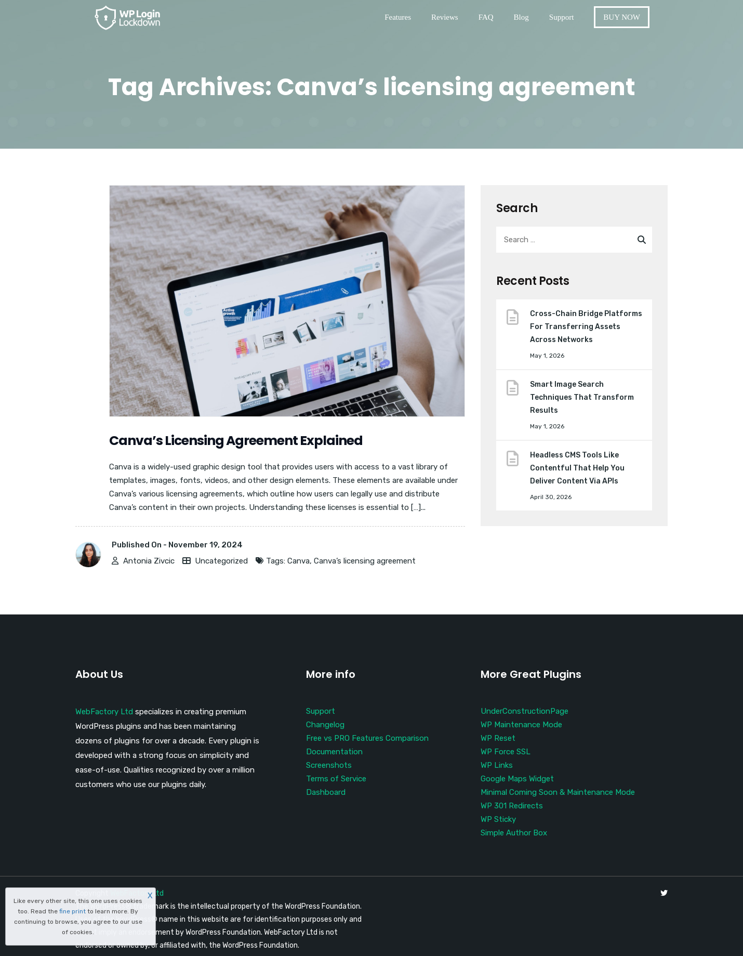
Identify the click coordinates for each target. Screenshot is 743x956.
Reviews (444, 17)
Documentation (334, 751)
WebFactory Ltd (104, 711)
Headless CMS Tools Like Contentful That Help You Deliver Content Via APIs (577, 468)
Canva (298, 561)
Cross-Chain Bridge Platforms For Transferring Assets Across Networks (586, 326)
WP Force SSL (505, 751)
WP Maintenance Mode (521, 724)
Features (397, 17)
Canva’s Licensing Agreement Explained (237, 440)
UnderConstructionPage (524, 711)
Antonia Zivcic (149, 561)
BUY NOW (621, 17)
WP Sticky (498, 819)
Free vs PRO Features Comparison (367, 738)
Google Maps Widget (517, 778)
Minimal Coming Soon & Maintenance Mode (558, 792)
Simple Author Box (514, 832)
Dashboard (326, 792)
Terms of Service (336, 778)
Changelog (325, 724)
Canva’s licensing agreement (365, 561)
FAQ (486, 17)
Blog (521, 17)
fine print (72, 911)
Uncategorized (221, 561)
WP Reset (498, 738)
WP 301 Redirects (512, 805)
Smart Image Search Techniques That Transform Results (582, 397)
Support (561, 17)
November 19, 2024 (205, 544)
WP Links (497, 765)
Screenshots (329, 765)
